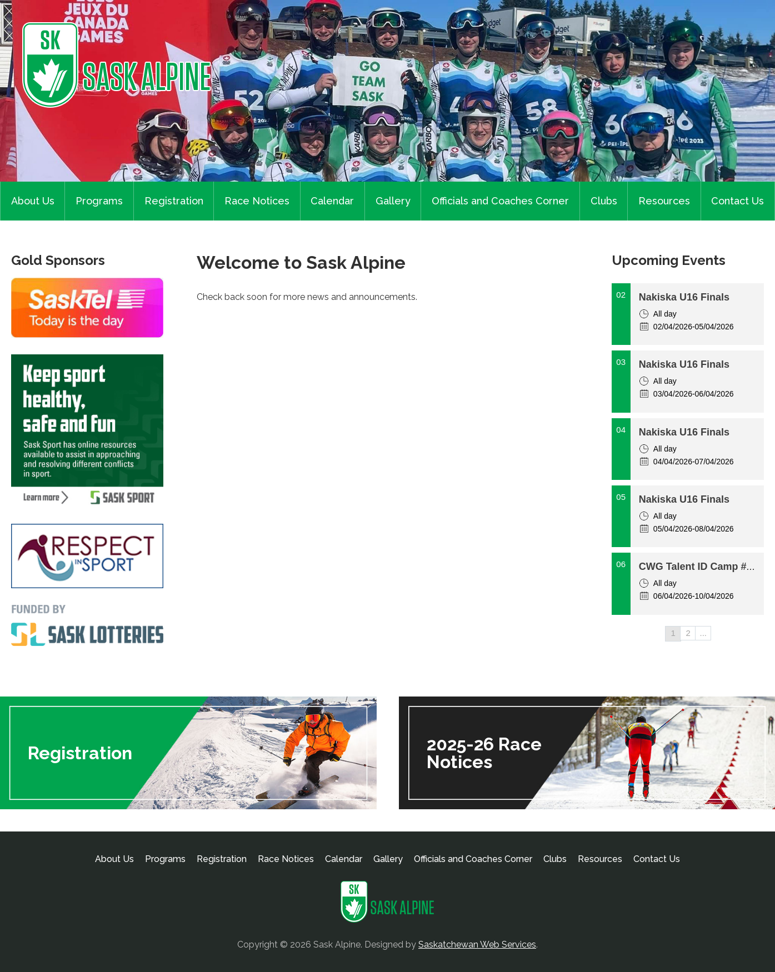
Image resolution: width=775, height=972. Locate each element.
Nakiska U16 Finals (684, 297)
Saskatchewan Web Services (477, 944)
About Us (32, 201)
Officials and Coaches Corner (500, 201)
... (703, 633)
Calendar (332, 201)
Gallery (393, 201)
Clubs (604, 201)
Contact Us (737, 201)
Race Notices (256, 201)
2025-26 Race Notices (484, 753)
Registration (173, 201)
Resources (664, 201)
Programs (99, 201)
